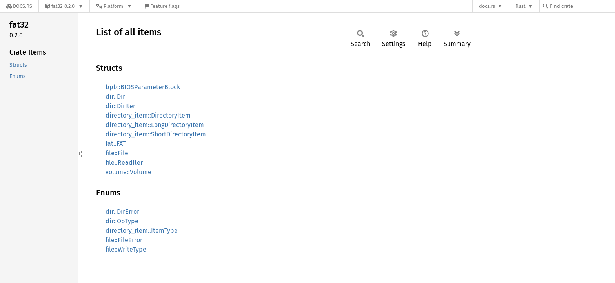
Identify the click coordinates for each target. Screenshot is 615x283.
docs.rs (487, 6)
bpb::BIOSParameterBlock (143, 87)
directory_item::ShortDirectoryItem (156, 134)
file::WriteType (126, 249)
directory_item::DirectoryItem (148, 115)
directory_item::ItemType (142, 230)
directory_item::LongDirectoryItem (155, 125)
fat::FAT (116, 143)
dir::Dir (115, 96)
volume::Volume (128, 172)
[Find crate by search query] (582, 6)
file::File (117, 153)
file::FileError (124, 240)
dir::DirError (122, 211)
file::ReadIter (124, 162)
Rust (520, 6)
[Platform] (114, 6)
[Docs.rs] (19, 6)
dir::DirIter (120, 106)
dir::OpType (122, 221)
